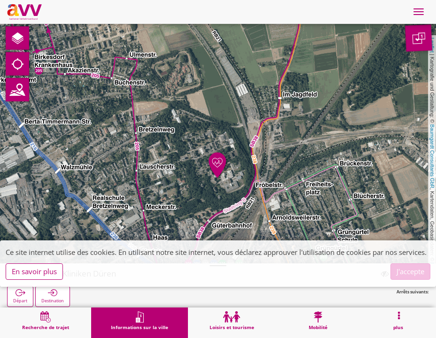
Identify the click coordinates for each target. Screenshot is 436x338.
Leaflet (432, 45)
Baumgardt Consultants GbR (432, 156)
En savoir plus (34, 271)
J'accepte (410, 271)
